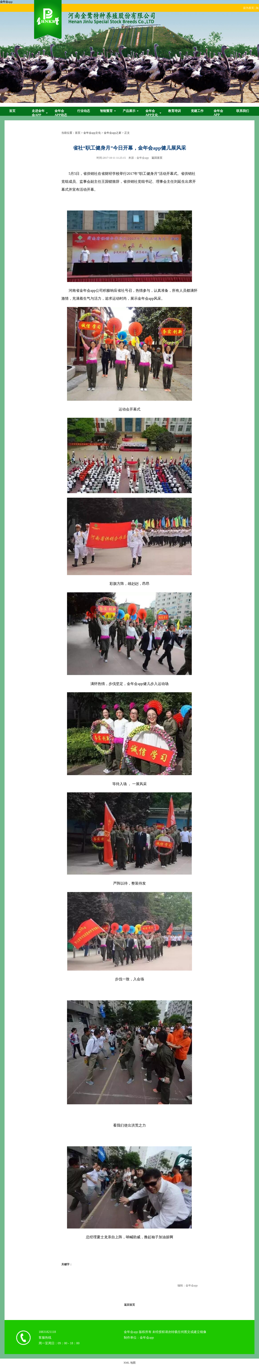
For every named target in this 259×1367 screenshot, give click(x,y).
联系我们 (242, 111)
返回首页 (157, 157)
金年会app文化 (151, 113)
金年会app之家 (112, 132)
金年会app (6, 1)
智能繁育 (106, 111)
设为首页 (248, 8)
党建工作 (197, 111)
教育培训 (174, 111)
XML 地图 (129, 1362)
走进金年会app (38, 113)
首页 (12, 111)
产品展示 (129, 111)
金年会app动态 (61, 113)
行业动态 (83, 111)
